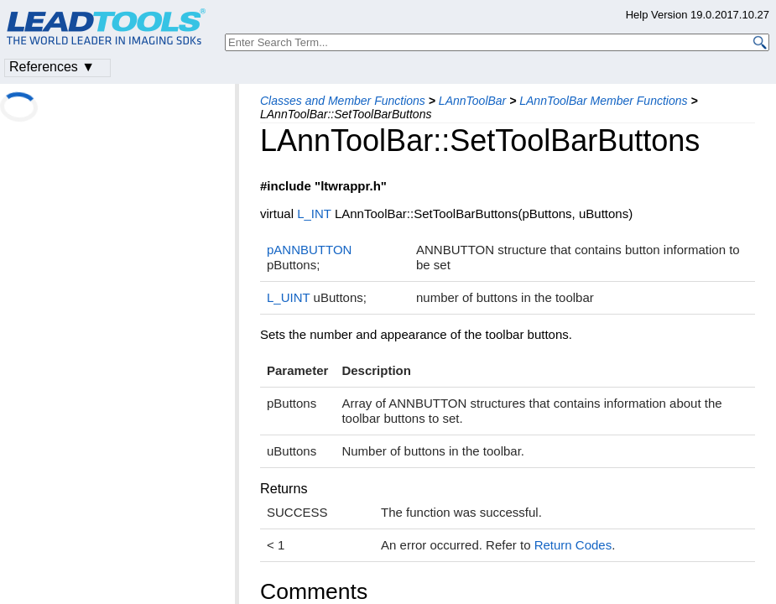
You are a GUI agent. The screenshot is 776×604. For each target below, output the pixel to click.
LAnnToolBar (472, 100)
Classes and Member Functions (342, 100)
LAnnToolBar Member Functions (603, 100)
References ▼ (52, 67)
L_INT (314, 213)
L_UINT (288, 297)
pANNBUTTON (309, 249)
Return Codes (573, 545)
